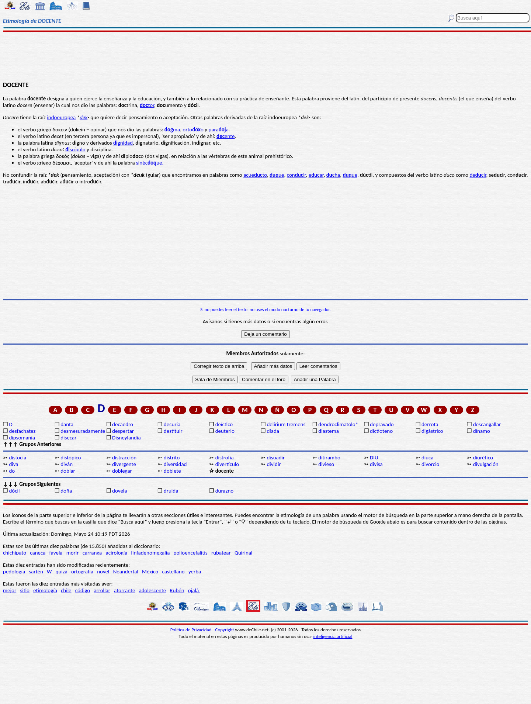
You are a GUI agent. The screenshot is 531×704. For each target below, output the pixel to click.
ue (277, 175)
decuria (172, 424)
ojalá (194, 590)
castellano (173, 571)
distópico (70, 457)
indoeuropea (61, 117)
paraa (219, 129)
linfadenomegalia (150, 552)
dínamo (481, 431)
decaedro (122, 424)
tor (147, 105)
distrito (172, 457)
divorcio (430, 464)
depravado (382, 424)
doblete (172, 470)
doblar (67, 470)
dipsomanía (22, 437)
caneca (37, 552)
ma (172, 129)
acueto (255, 175)
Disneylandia (126, 437)
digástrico (432, 431)
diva (13, 464)
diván (66, 464)
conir (296, 175)
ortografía (82, 571)
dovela (119, 490)
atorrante (124, 590)
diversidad (175, 464)
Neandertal (125, 571)
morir (72, 552)
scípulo (75, 149)
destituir (173, 431)
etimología (45, 590)
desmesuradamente (82, 431)
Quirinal (244, 552)
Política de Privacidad (191, 629)
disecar (68, 437)
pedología (14, 571)
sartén (36, 571)
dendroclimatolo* (338, 424)
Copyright (224, 629)
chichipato (14, 552)
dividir (274, 464)
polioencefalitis (191, 552)
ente (225, 136)
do (12, 470)
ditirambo (329, 457)
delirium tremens (286, 424)
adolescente (152, 590)
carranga (92, 552)
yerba (194, 571)
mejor (9, 590)
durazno (224, 490)
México (150, 571)
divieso (326, 464)
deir (477, 175)
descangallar (487, 424)
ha (333, 175)
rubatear (221, 552)
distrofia (224, 457)
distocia (17, 457)
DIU (374, 457)
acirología (116, 552)
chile (66, 590)
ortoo (193, 129)
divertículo (227, 464)
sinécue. (149, 162)
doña (66, 490)
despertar (123, 431)
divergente (124, 464)
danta (66, 424)
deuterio (225, 431)
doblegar (122, 470)
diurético (483, 457)
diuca (427, 457)
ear (316, 175)
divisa (376, 464)
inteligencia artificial (333, 636)
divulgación (486, 464)
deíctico (224, 424)
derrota (429, 424)
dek (83, 117)
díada (273, 431)
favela (56, 552)
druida (171, 490)
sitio (25, 590)
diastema (328, 431)
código (82, 590)
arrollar (102, 590)
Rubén (177, 590)
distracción (124, 457)
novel (103, 571)
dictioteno (381, 431)
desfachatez (22, 431)
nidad (123, 142)
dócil (14, 490)
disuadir (276, 457)
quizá (62, 571)
